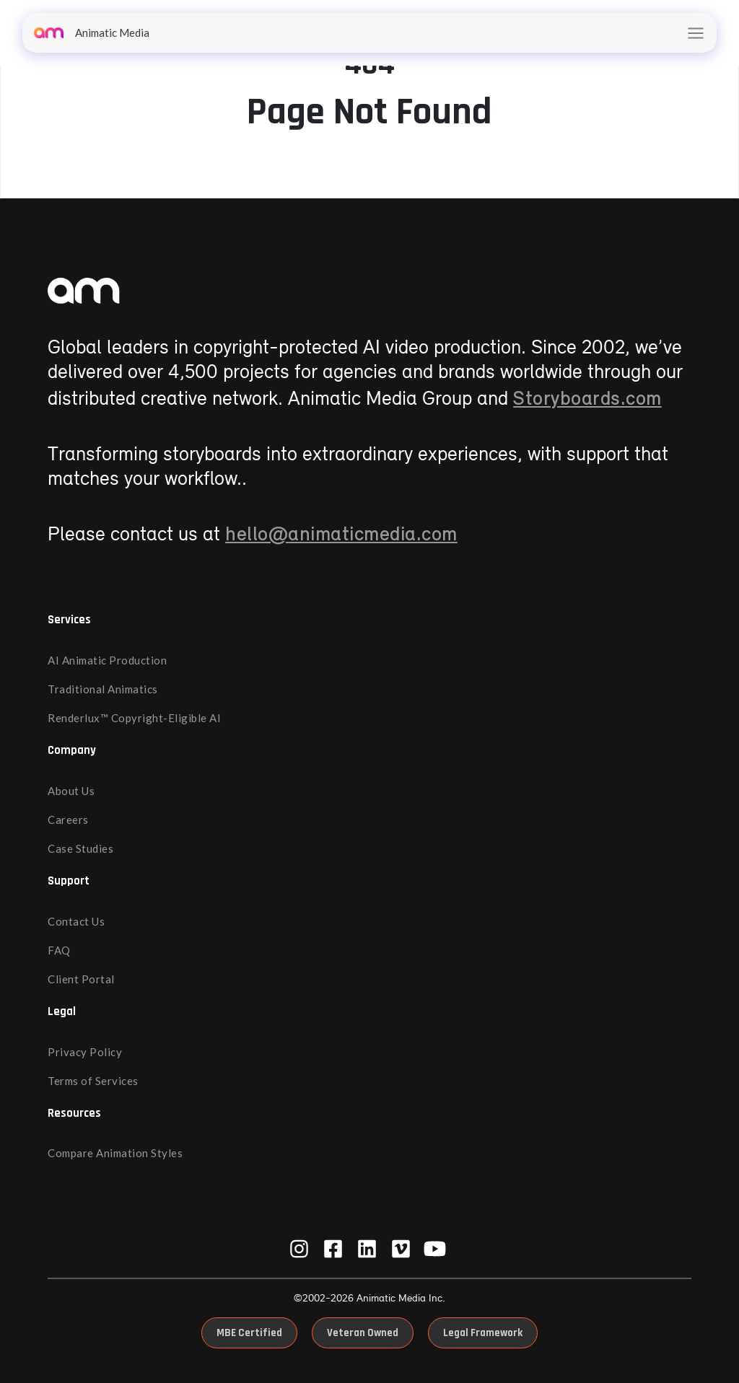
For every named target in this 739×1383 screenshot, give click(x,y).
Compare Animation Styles (115, 1152)
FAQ (59, 950)
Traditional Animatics (103, 688)
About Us (71, 790)
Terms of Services (93, 1080)
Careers (68, 819)
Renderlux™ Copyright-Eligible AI (134, 717)
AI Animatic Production (107, 660)
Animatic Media (91, 32)
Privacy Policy (85, 1051)
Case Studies (80, 848)
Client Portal (81, 979)
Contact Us (76, 921)
